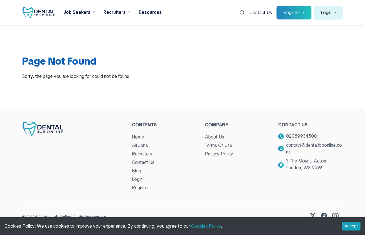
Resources (150, 12)
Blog (136, 171)
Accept (351, 226)
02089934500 (301, 136)
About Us (214, 137)
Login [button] (327, 13)
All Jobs (140, 145)
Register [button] (292, 13)
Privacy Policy (219, 154)
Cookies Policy (206, 226)
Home (138, 137)
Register (140, 188)
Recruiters (142, 154)
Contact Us (260, 13)
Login (137, 179)
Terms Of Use (218, 145)
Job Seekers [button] (77, 12)
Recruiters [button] (115, 12)
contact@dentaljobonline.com (314, 148)
